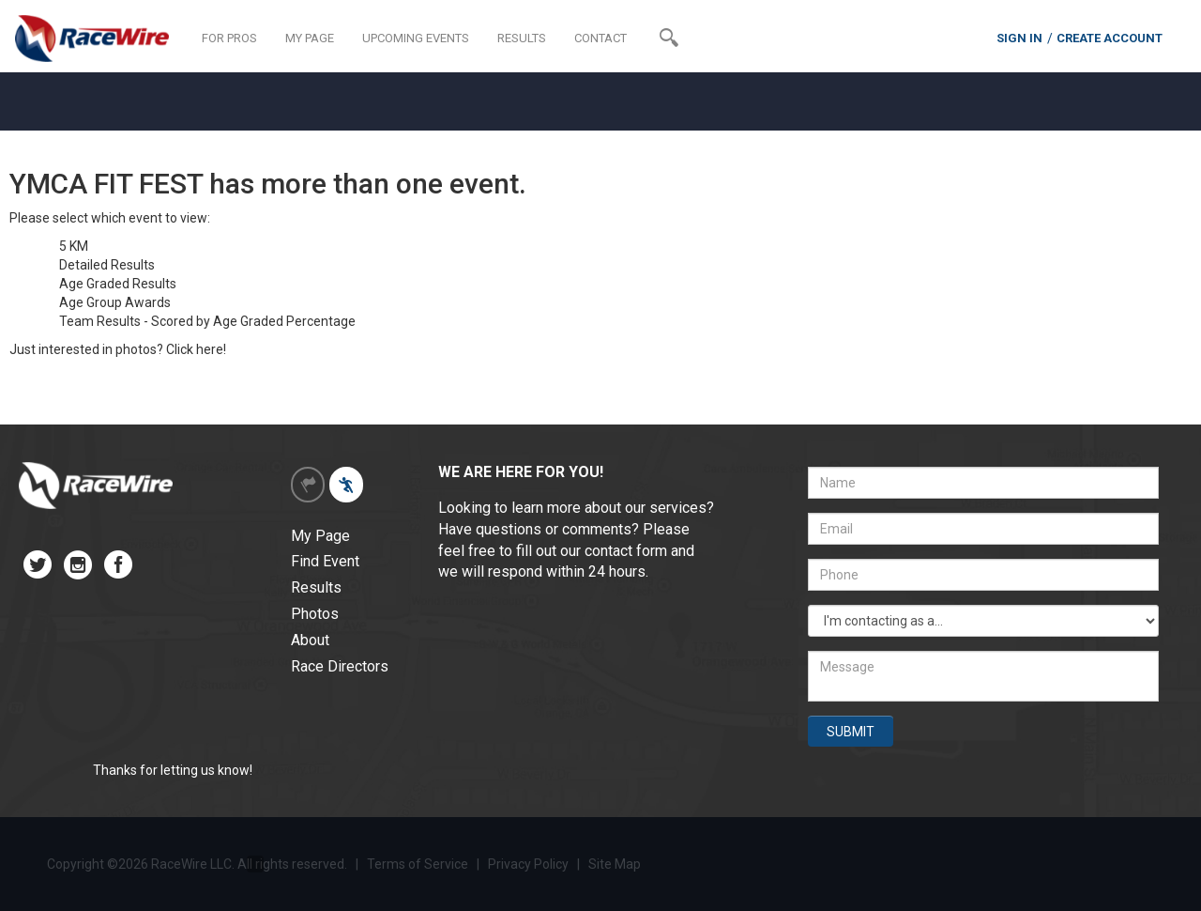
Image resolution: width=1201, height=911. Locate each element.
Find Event (325, 561)
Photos (315, 614)
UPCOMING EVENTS (415, 38)
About (310, 640)
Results (316, 587)
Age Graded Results (117, 283)
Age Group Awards (115, 302)
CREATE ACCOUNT (1110, 38)
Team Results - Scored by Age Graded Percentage (207, 321)
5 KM (73, 246)
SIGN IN (1019, 38)
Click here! (196, 349)
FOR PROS (229, 38)
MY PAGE (309, 38)
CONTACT (600, 38)
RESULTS (521, 38)
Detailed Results (107, 264)
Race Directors (339, 666)
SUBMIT (850, 731)
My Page (320, 536)
